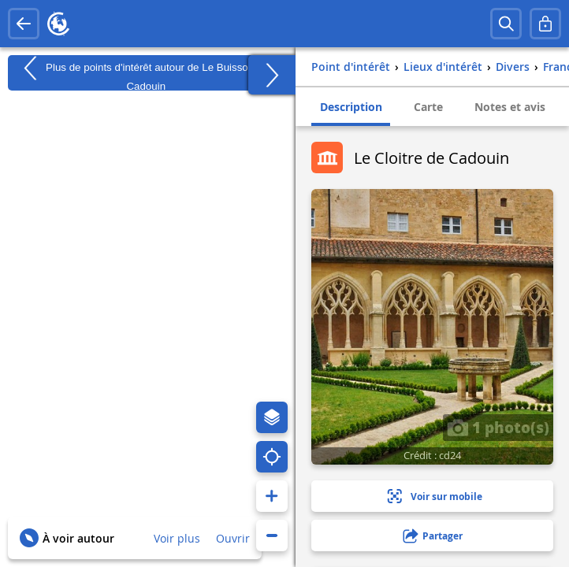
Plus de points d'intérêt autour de (145, 73)
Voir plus (177, 538)
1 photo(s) (498, 427)
